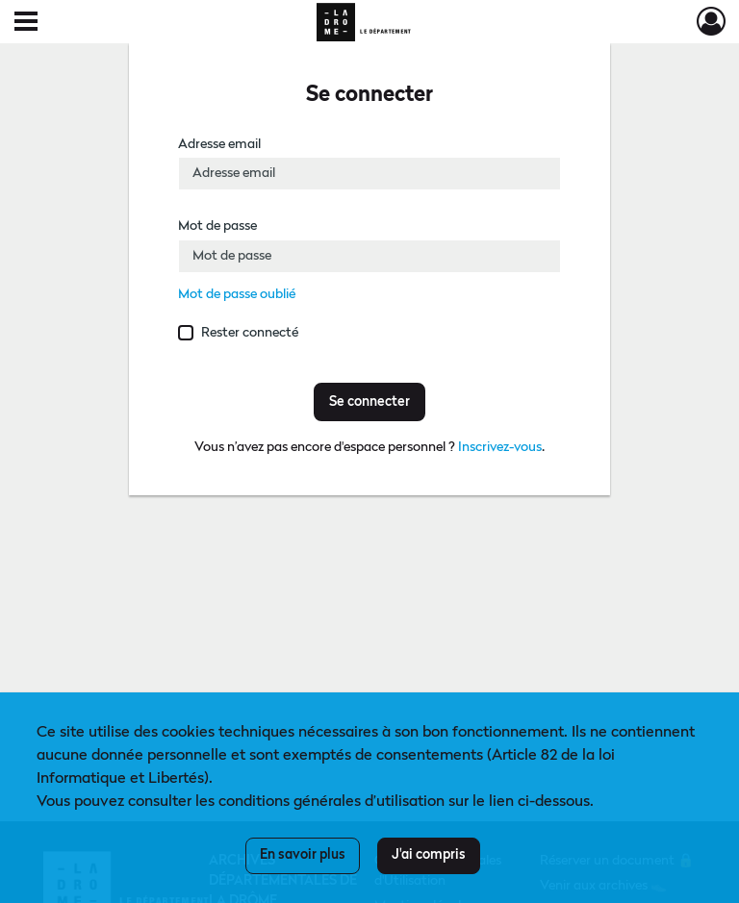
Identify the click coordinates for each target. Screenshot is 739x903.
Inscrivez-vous (500, 447)
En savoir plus (302, 855)
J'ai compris (429, 855)
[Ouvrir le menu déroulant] (26, 23)
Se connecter (369, 402)
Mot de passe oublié (236, 294)
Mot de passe (217, 226)
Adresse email (219, 144)
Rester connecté (249, 332)
